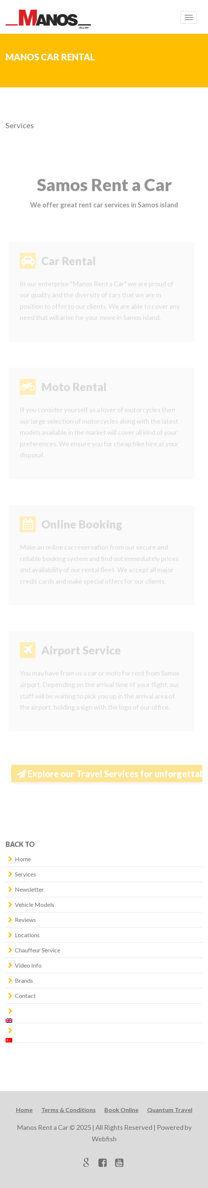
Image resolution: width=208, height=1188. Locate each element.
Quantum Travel (169, 1109)
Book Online (121, 1109)
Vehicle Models (34, 904)
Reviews (25, 919)
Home (23, 858)
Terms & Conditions (68, 1109)
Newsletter (29, 889)
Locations (27, 934)
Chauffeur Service (37, 950)
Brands (24, 980)
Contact (25, 995)
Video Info (28, 965)
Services (25, 874)
